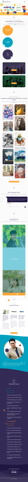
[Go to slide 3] (11, 206)
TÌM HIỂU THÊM (14, 83)
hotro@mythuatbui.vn (14, 470)
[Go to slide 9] (16, 206)
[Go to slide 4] (12, 206)
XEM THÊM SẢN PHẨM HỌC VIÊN (14, 181)
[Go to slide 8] (15, 206)
